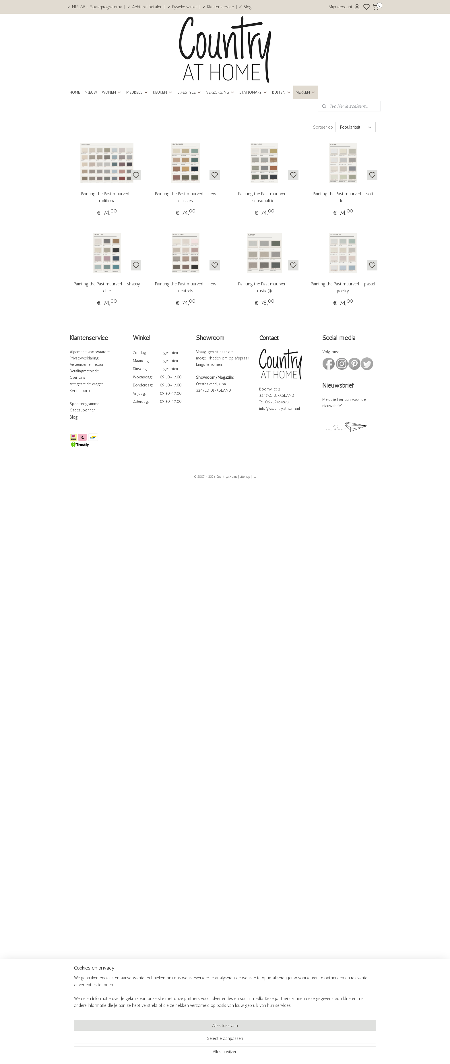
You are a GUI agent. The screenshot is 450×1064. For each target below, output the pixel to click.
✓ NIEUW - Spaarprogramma (94, 6)
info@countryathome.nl (279, 408)
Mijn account (344, 6)
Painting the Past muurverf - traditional (107, 197)
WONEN (112, 92)
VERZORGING (220, 92)
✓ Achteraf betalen (144, 6)
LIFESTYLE (189, 92)
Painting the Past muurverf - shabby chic (107, 287)
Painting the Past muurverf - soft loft (343, 197)
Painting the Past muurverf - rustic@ (264, 287)
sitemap (245, 477)
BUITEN (281, 92)
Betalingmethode (84, 371)
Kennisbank (80, 390)
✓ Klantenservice (218, 6)
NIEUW (91, 92)
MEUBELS (137, 92)
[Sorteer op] (355, 127)
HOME (74, 92)
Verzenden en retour (87, 364)
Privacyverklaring (84, 358)
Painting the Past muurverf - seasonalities (264, 197)
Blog (74, 417)
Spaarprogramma (84, 403)
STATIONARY (253, 92)
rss (254, 477)
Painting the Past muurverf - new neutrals (185, 287)
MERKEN (306, 92)
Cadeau (76, 410)
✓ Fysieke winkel (182, 6)
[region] (187, 1040)
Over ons (77, 377)
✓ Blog (245, 6)
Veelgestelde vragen (87, 384)
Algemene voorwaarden (90, 351)
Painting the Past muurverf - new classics (185, 197)
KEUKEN (163, 92)
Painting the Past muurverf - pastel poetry (343, 287)
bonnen (89, 410)
